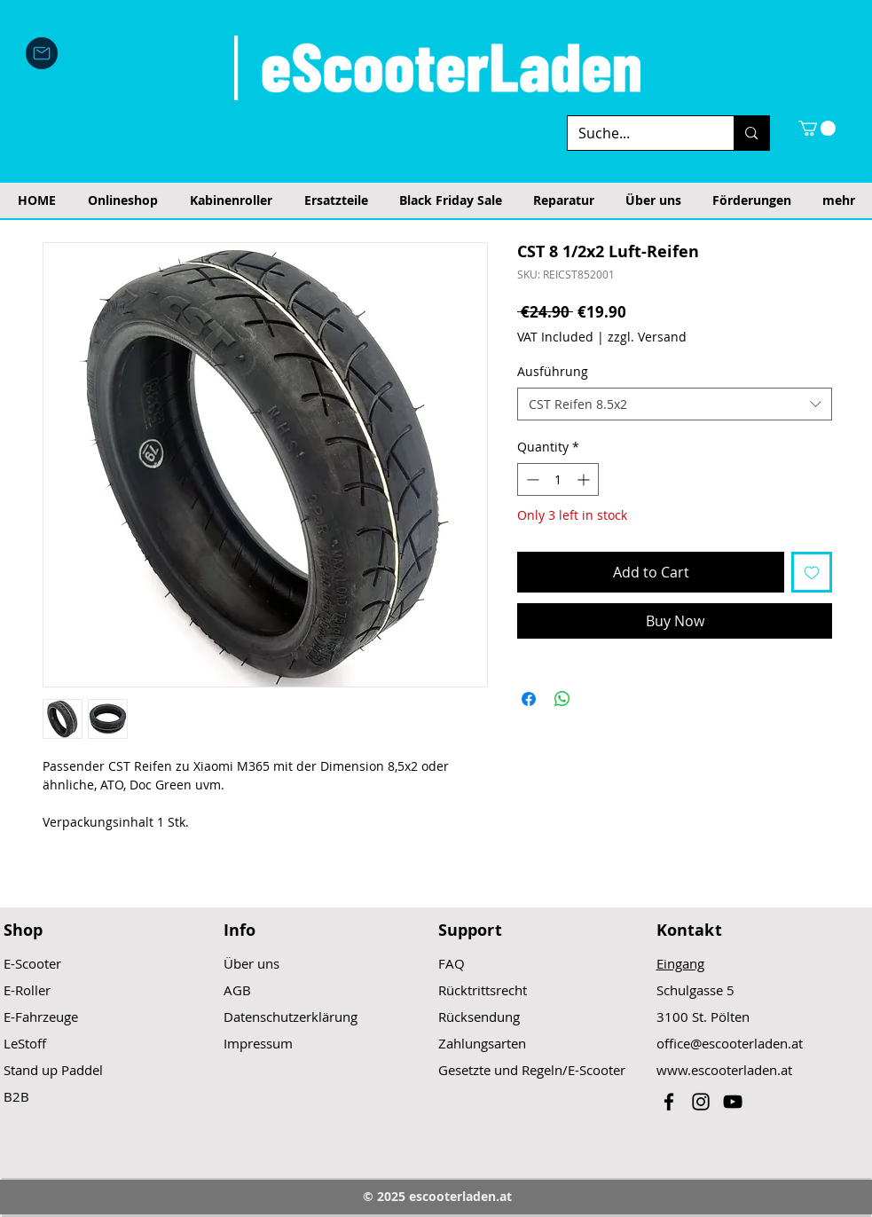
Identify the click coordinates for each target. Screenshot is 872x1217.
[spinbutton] (558, 479)
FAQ (451, 963)
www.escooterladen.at (724, 1070)
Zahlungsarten (482, 1043)
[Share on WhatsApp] (562, 699)
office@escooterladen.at (729, 1043)
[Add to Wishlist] (811, 572)
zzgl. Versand (647, 336)
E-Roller (27, 990)
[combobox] (674, 404)
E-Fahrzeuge (41, 1016)
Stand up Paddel (53, 1070)
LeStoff (25, 1043)
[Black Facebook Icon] (668, 1101)
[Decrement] (531, 479)
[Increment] (585, 479)
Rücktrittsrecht (482, 990)
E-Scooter (32, 963)
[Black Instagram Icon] (700, 1101)
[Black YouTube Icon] (732, 1101)
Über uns (251, 963)
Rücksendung (479, 1016)
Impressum (258, 1043)
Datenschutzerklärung (290, 1016)
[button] (817, 128)
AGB (237, 990)
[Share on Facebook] (528, 699)
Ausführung (552, 371)
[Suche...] (637, 133)
